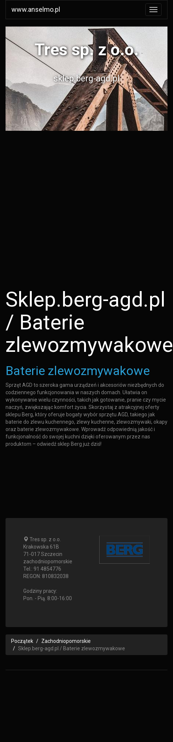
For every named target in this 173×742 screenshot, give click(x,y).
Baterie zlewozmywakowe (78, 370)
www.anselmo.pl (35, 9)
